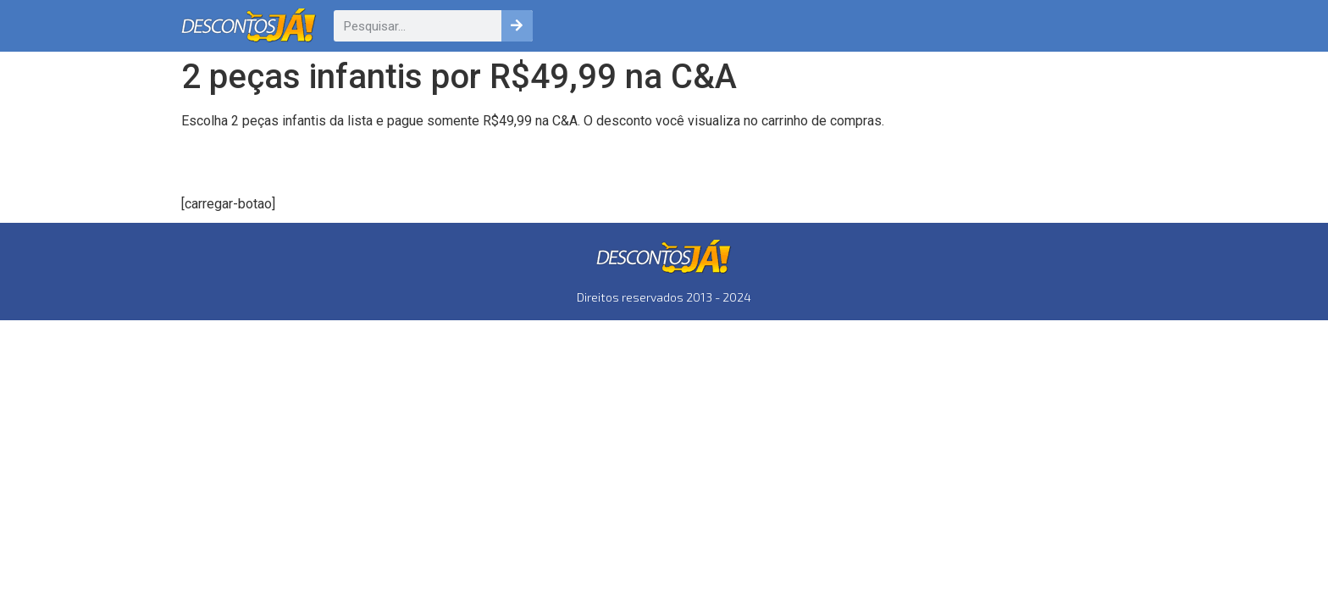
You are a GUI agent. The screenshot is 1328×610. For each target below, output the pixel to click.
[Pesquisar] (517, 26)
